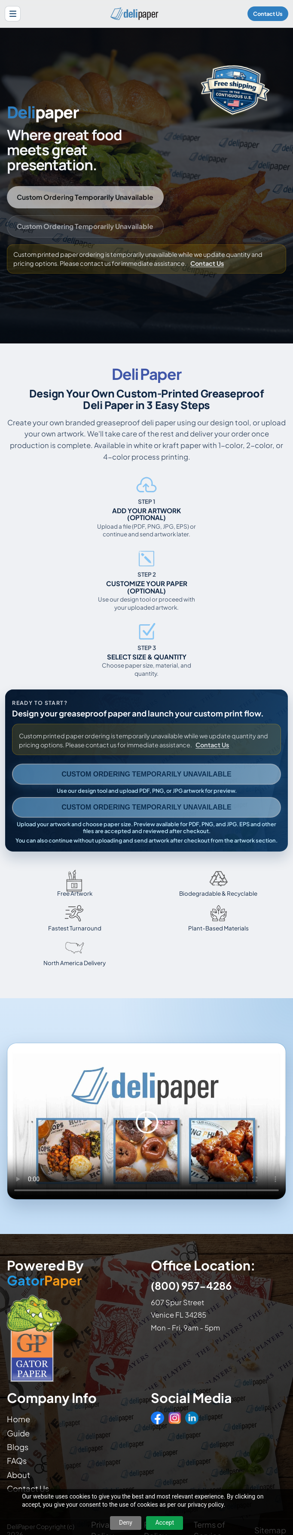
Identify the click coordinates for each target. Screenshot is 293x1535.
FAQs (17, 1461)
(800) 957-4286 (191, 1285)
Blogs (17, 1447)
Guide (18, 1433)
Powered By (45, 1273)
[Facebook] (157, 1418)
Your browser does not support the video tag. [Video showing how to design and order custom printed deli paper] (146, 1121)
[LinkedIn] (191, 1418)
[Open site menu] (13, 14)
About (18, 1475)
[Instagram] (174, 1418)
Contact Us (268, 13)
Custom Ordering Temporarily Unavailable (85, 197)
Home (18, 1419)
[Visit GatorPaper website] (74, 1338)
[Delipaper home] (134, 13)
